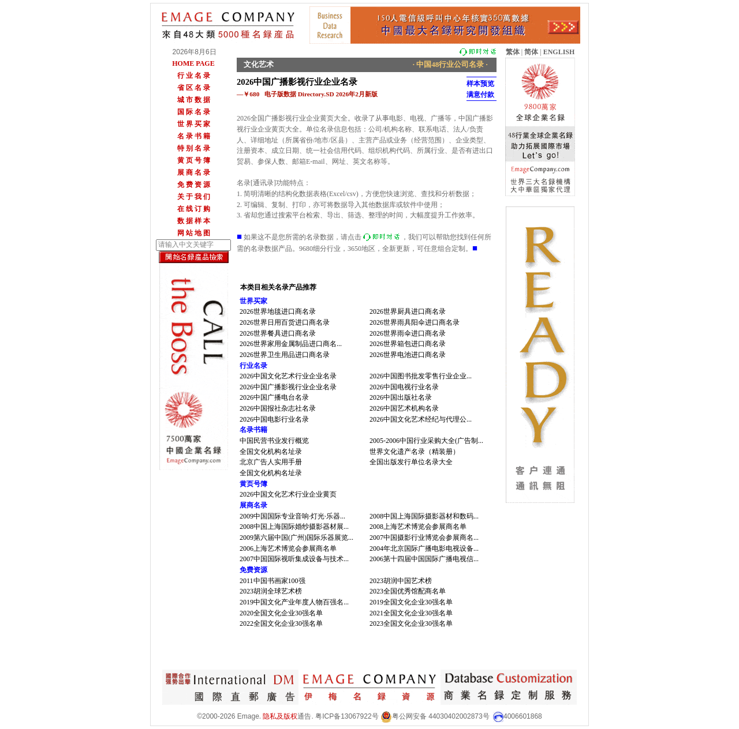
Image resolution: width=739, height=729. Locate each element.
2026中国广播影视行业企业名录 (288, 387)
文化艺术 (259, 64)
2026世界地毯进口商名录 (278, 311)
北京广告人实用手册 (271, 462)
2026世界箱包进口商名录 (408, 344)
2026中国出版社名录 (401, 397)
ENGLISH (559, 52)
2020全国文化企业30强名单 (281, 613)
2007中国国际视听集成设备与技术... (294, 559)
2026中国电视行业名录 (404, 387)
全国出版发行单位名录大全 (411, 462)
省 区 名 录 (193, 88)
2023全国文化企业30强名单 (411, 623)
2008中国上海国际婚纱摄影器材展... (294, 527)
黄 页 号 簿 (193, 160)
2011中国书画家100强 (272, 581)
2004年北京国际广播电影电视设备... (424, 548)
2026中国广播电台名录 (274, 397)
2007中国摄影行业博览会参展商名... (424, 537)
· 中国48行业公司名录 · (450, 64)
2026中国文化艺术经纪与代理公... (421, 419)
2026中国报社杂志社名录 (278, 408)
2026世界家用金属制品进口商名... (291, 344)
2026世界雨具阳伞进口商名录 (415, 322)
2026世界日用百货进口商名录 (285, 322)
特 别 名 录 (193, 148)
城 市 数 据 (193, 100)
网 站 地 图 (193, 233)
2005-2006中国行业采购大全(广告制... (426, 441)
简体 (531, 52)
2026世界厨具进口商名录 (408, 311)
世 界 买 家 (193, 124)
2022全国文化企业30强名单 (281, 623)
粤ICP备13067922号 (346, 716)
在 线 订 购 (193, 209)
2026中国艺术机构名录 (404, 408)
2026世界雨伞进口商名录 (408, 333)
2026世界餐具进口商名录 (278, 333)
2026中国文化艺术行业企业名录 (288, 376)
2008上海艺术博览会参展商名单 (418, 527)
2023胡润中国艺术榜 (401, 581)
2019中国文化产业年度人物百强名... (294, 602)
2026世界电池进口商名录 (408, 355)
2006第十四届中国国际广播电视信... (424, 559)
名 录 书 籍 (193, 136)
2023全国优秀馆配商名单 (408, 591)
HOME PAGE (193, 63)
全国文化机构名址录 (271, 452)
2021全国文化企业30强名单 (411, 613)
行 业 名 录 (193, 76)
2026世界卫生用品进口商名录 (285, 355)
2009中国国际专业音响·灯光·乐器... (292, 516)
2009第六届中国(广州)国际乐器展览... (296, 537)
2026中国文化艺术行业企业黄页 (288, 494)
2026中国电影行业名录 (274, 419)
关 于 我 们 (193, 197)
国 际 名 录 (193, 112)
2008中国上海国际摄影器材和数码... (424, 516)
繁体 (513, 52)
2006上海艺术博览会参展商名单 (288, 548)
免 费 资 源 (193, 185)
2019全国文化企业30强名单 (411, 602)
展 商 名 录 (193, 172)
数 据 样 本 (193, 221)
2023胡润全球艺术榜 (271, 591)
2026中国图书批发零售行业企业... (421, 376)
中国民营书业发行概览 (274, 441)
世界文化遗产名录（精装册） (415, 452)
